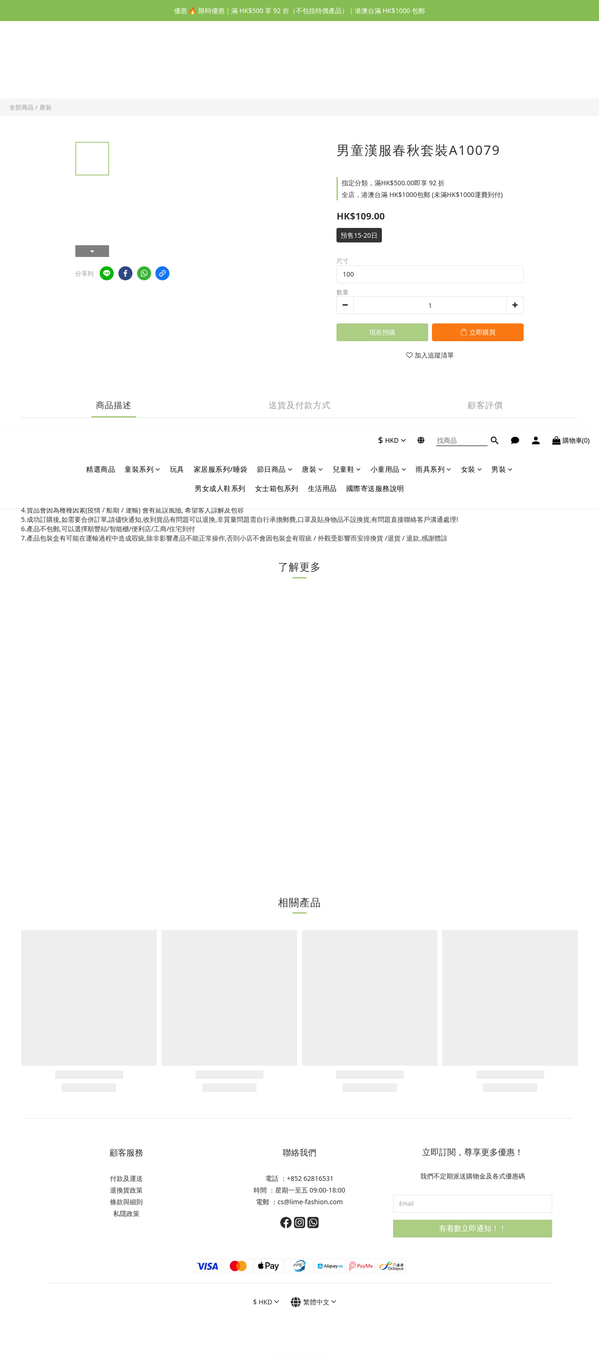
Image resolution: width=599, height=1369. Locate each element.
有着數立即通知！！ (472, 1228)
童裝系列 (142, 59)
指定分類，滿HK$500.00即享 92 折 (393, 182)
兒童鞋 (347, 59)
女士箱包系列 (277, 78)
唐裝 (312, 59)
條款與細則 (126, 1201)
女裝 (471, 59)
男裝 (502, 59)
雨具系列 (434, 59)
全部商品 (21, 107)
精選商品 (100, 59)
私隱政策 (126, 1213)
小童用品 (389, 59)
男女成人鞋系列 (220, 78)
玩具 (177, 59)
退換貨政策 (126, 1190)
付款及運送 (126, 1178)
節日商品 (275, 59)
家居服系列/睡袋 (221, 59)
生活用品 (322, 78)
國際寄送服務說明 (375, 78)
